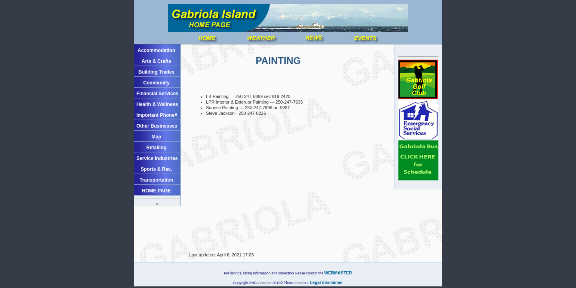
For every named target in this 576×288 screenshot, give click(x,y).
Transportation (156, 180)
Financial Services (157, 93)
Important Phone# (156, 115)
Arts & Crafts (156, 61)
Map (156, 137)
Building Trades (156, 72)
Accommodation (156, 50)
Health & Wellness (157, 104)
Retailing (156, 147)
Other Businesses (156, 126)
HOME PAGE (156, 191)
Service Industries (157, 158)
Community (156, 83)
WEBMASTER (338, 272)
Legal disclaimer (326, 282)
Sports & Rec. (156, 169)
